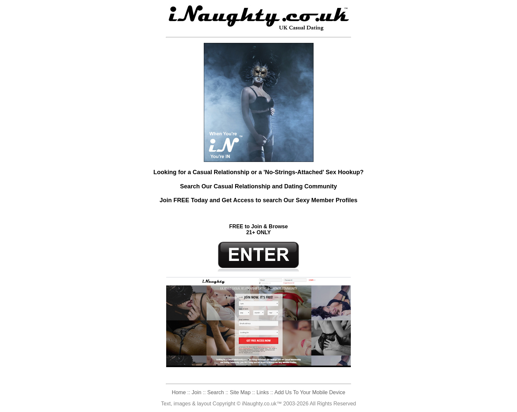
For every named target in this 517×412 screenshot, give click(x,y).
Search (215, 392)
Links (263, 392)
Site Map (240, 392)
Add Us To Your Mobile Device (309, 392)
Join (196, 392)
